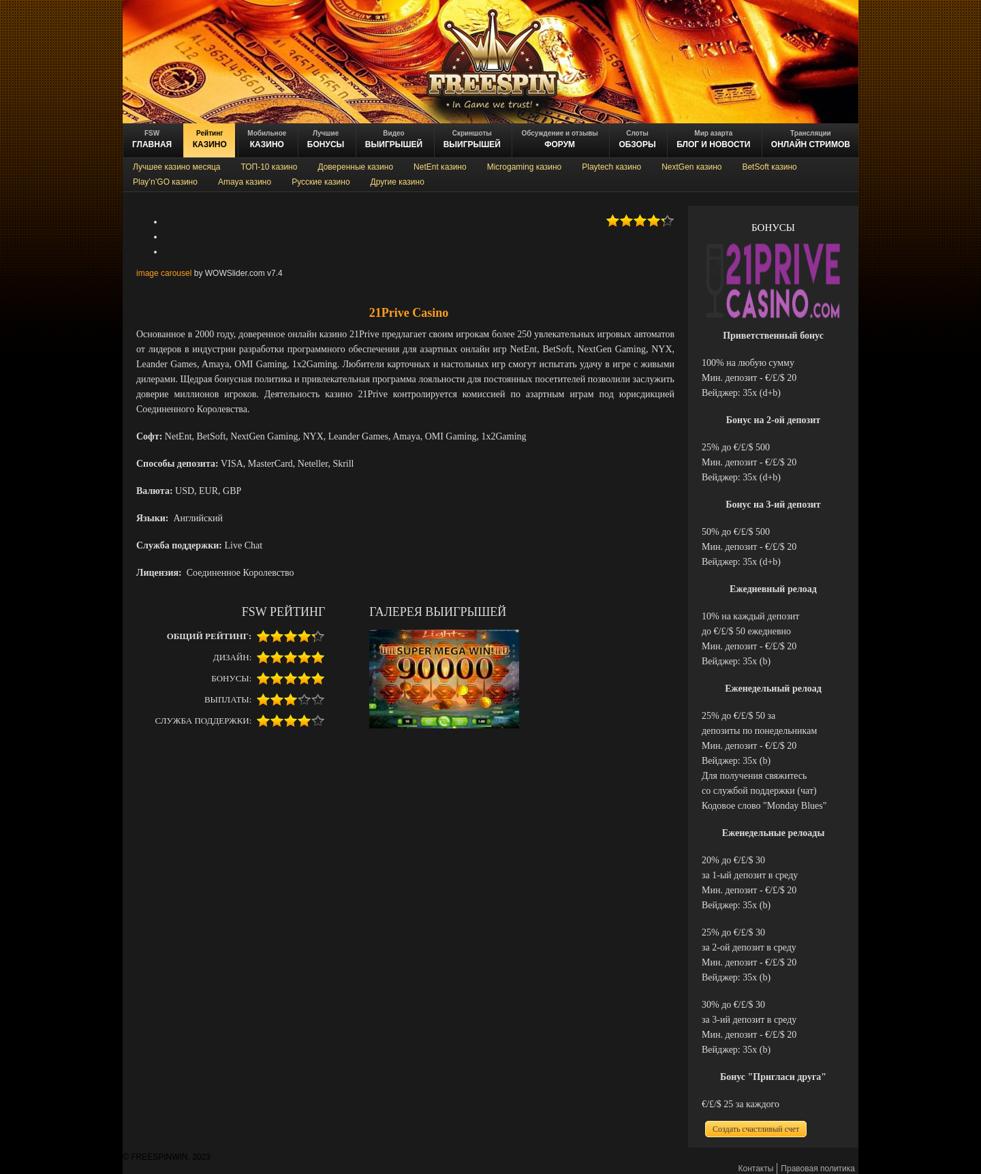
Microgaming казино (524, 167)
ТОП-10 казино (268, 167)
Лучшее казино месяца (176, 167)
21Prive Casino (409, 313)
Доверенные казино (355, 167)
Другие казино (397, 182)
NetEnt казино (440, 167)
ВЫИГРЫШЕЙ (393, 139)
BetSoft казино (769, 167)
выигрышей (472, 139)
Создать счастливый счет (756, 1129)
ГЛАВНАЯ (152, 139)
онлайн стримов (810, 139)
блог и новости (713, 139)
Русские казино (320, 182)
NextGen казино (691, 167)
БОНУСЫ (326, 139)
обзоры (637, 139)
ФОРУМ (559, 139)
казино (210, 139)
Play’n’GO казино (165, 182)
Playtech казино (611, 167)
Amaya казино (244, 182)
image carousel (163, 273)
